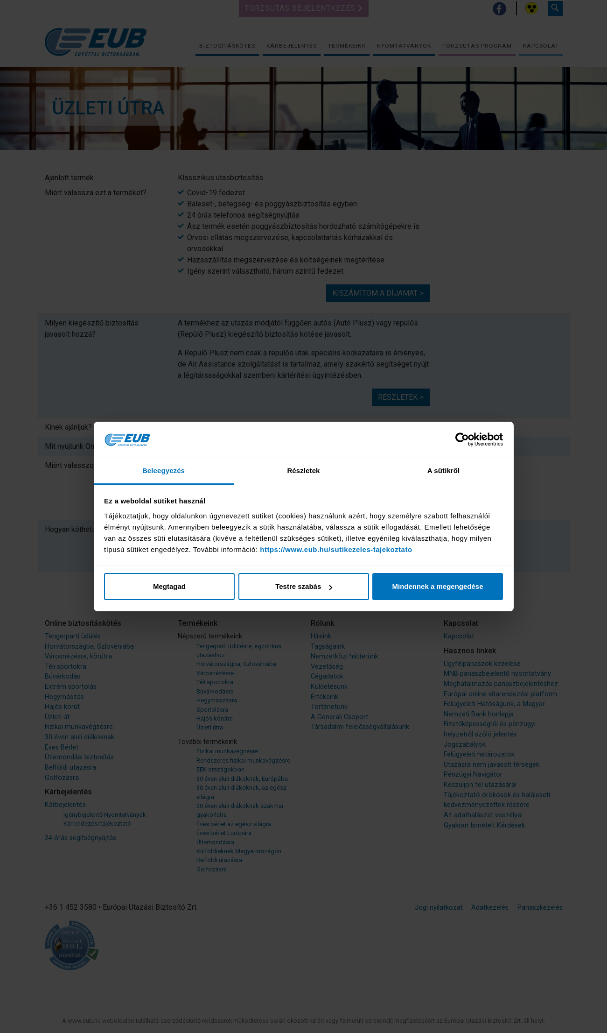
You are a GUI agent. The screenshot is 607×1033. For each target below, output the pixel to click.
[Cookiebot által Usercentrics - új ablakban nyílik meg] (462, 440)
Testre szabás (303, 586)
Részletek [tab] (303, 470)
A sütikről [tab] (443, 470)
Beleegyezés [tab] (163, 470)
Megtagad (169, 586)
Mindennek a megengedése (437, 586)
